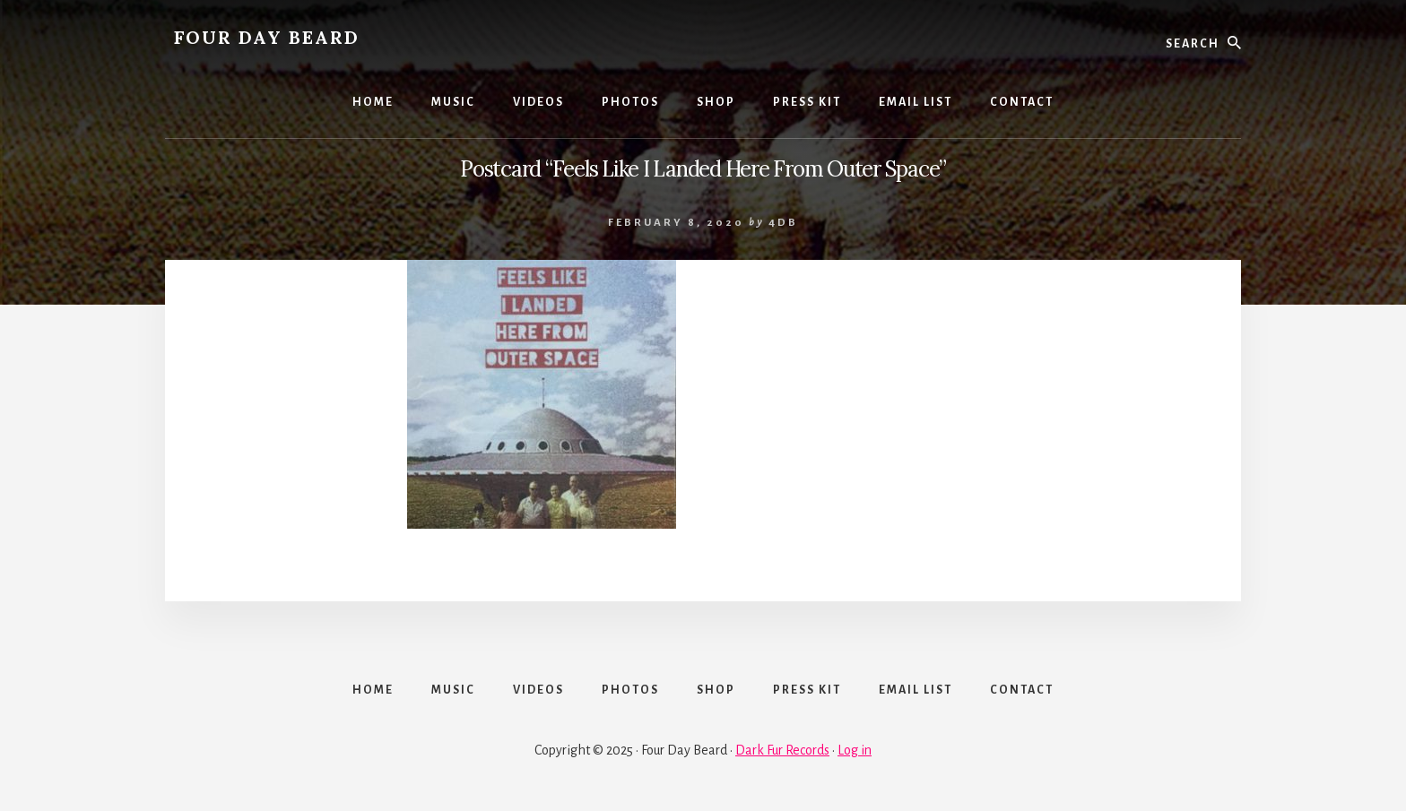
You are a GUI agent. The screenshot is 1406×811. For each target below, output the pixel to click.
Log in (855, 750)
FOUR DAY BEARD (267, 37)
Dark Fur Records (782, 750)
